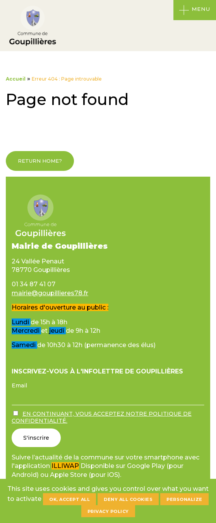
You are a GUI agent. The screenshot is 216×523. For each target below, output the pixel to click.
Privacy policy (108, 511)
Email (19, 385)
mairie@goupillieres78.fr (50, 293)
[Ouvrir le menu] (194, 10)
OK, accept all (69, 499)
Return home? (40, 161)
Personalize (184, 499)
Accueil (16, 79)
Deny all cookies (128, 499)
